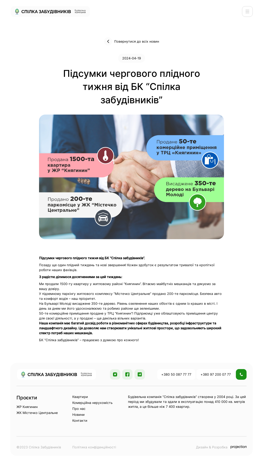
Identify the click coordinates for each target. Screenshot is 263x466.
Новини (78, 415)
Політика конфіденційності (94, 447)
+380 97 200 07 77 (216, 374)
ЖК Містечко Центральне (37, 413)
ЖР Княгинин (27, 407)
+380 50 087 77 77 (176, 374)
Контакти (79, 420)
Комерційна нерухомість (92, 403)
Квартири (80, 397)
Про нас (78, 409)
